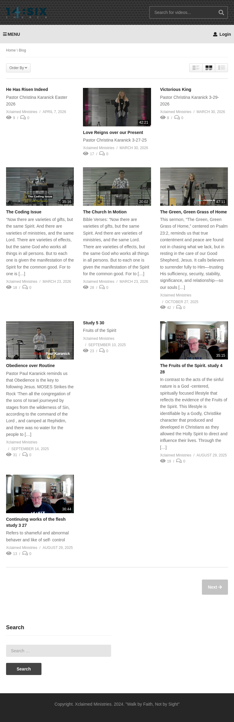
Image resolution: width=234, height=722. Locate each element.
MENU (11, 34)
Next (213, 587)
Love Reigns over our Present (113, 132)
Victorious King (175, 89)
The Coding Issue (23, 211)
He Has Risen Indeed (27, 89)
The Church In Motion (105, 211)
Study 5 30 (93, 322)
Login (222, 34)
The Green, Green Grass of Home (193, 211)
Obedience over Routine (30, 365)
